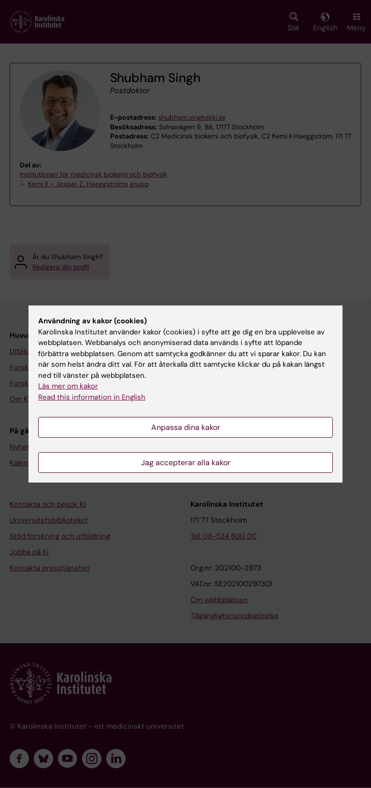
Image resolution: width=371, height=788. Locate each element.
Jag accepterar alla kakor (185, 462)
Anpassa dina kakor (185, 427)
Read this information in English (91, 397)
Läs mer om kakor (68, 386)
